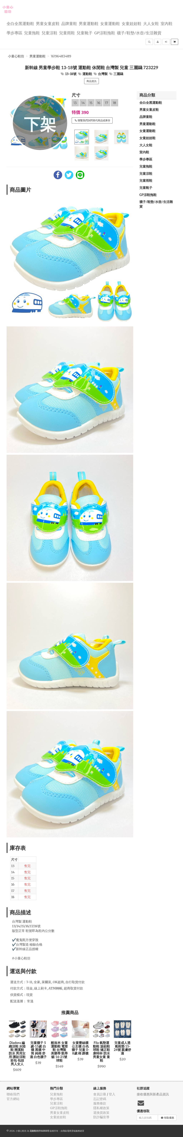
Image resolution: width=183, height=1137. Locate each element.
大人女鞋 (151, 23)
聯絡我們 (13, 1094)
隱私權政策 (101, 1108)
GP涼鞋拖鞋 (104, 33)
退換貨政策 (101, 1113)
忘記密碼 (99, 1099)
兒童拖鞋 (32, 33)
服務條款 (99, 1103)
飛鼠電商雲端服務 (71, 1130)
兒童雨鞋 (67, 33)
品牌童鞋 (69, 23)
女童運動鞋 (110, 23)
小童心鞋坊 (16, 56)
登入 (112, 1094)
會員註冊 (99, 1094)
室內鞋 (166, 23)
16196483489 (61, 56)
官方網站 (13, 1099)
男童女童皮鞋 (48, 23)
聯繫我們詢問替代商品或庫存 (92, 120)
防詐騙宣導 (101, 1117)
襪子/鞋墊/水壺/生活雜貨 (139, 33)
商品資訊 (91, 81)
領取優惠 (167, 1117)
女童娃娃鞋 (131, 23)
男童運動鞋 (88, 23)
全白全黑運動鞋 (20, 23)
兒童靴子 (84, 33)
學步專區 (14, 33)
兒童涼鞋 (49, 33)
